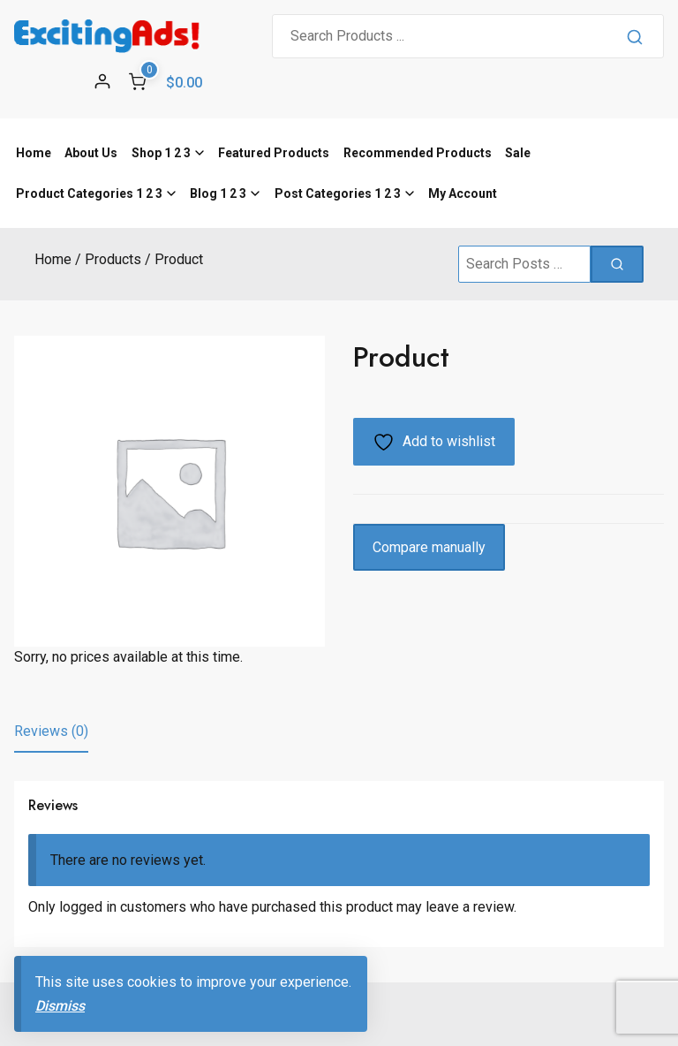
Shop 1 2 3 (161, 153)
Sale (518, 153)
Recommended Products (417, 153)
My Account (462, 193)
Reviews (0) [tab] (51, 731)
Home (33, 153)
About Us (90, 153)
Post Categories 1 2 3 (338, 193)
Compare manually (429, 547)
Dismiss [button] (60, 1005)
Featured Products (273, 153)
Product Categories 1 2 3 (89, 193)
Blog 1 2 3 (218, 193)
